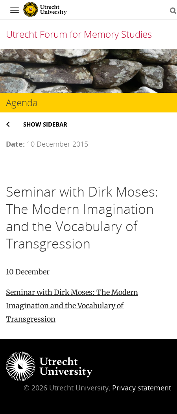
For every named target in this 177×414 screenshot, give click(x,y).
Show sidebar (45, 124)
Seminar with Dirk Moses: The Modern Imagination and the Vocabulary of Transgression (72, 306)
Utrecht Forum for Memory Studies (79, 34)
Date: (15, 144)
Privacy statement (141, 387)
